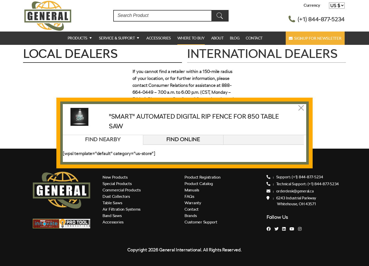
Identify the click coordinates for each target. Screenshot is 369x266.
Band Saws (112, 215)
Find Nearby (102, 139)
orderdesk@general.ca (295, 191)
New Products (115, 177)
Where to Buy (191, 38)
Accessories (158, 38)
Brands (190, 215)
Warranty (192, 202)
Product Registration (202, 177)
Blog (234, 38)
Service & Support (117, 38)
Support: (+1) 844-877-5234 (299, 177)
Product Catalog (198, 183)
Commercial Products (121, 190)
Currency (312, 5)
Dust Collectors (116, 196)
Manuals (191, 190)
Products (77, 38)
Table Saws (112, 202)
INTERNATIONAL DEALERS (262, 53)
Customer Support (200, 222)
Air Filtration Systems (121, 209)
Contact (254, 38)
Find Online (183, 139)
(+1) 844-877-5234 (321, 19)
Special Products (117, 183)
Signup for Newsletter (315, 38)
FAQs (189, 196)
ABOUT (217, 38)
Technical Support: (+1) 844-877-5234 (307, 184)
